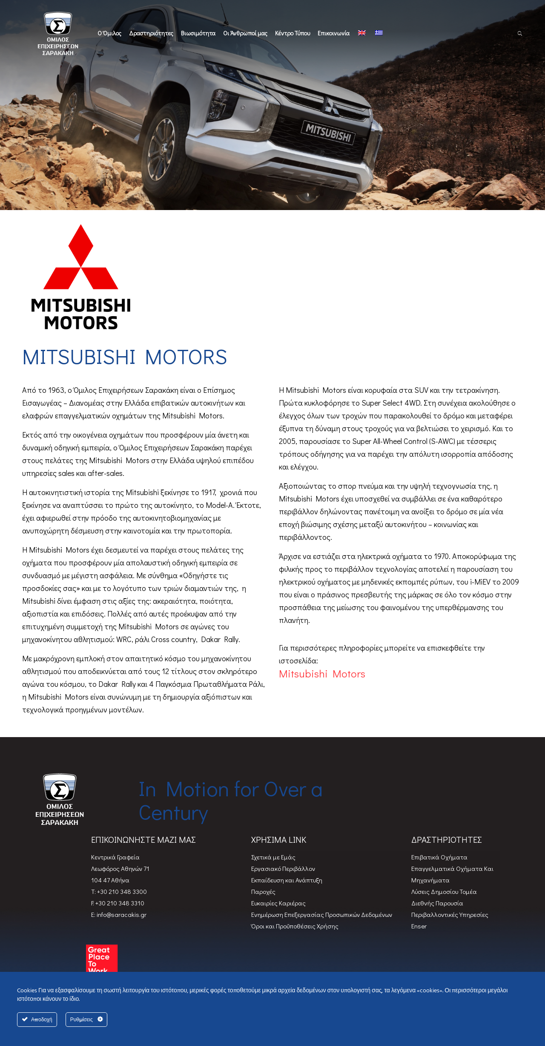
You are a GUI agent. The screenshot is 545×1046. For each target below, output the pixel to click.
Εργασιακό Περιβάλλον (283, 868)
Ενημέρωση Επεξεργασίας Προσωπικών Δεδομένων (321, 914)
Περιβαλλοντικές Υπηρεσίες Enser (449, 920)
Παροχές (263, 891)
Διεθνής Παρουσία (437, 903)
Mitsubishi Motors (322, 673)
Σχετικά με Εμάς (273, 857)
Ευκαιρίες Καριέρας (278, 903)
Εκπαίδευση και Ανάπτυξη (286, 880)
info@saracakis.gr (120, 914)
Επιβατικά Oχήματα (439, 857)
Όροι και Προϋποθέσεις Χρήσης (294, 926)
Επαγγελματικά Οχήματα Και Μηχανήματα (452, 874)
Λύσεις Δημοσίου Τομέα (444, 891)
